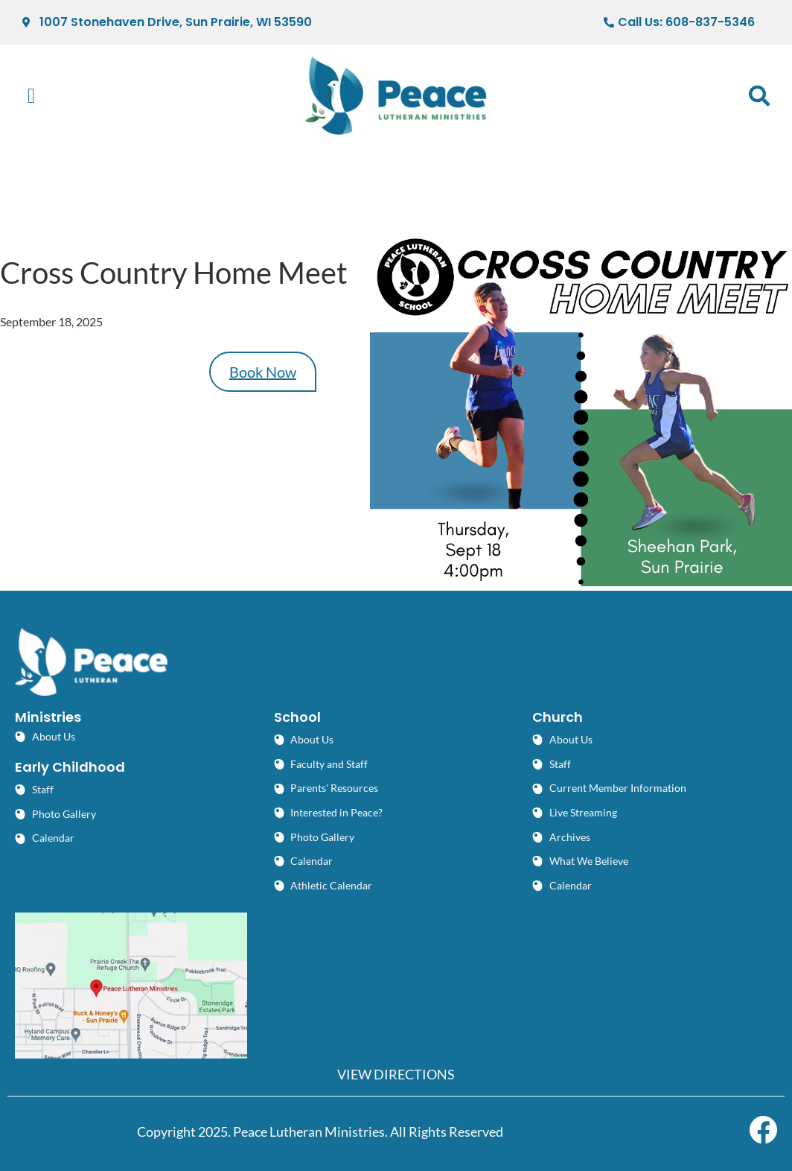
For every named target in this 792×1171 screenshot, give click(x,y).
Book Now (262, 372)
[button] (31, 96)
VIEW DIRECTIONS (396, 1074)
